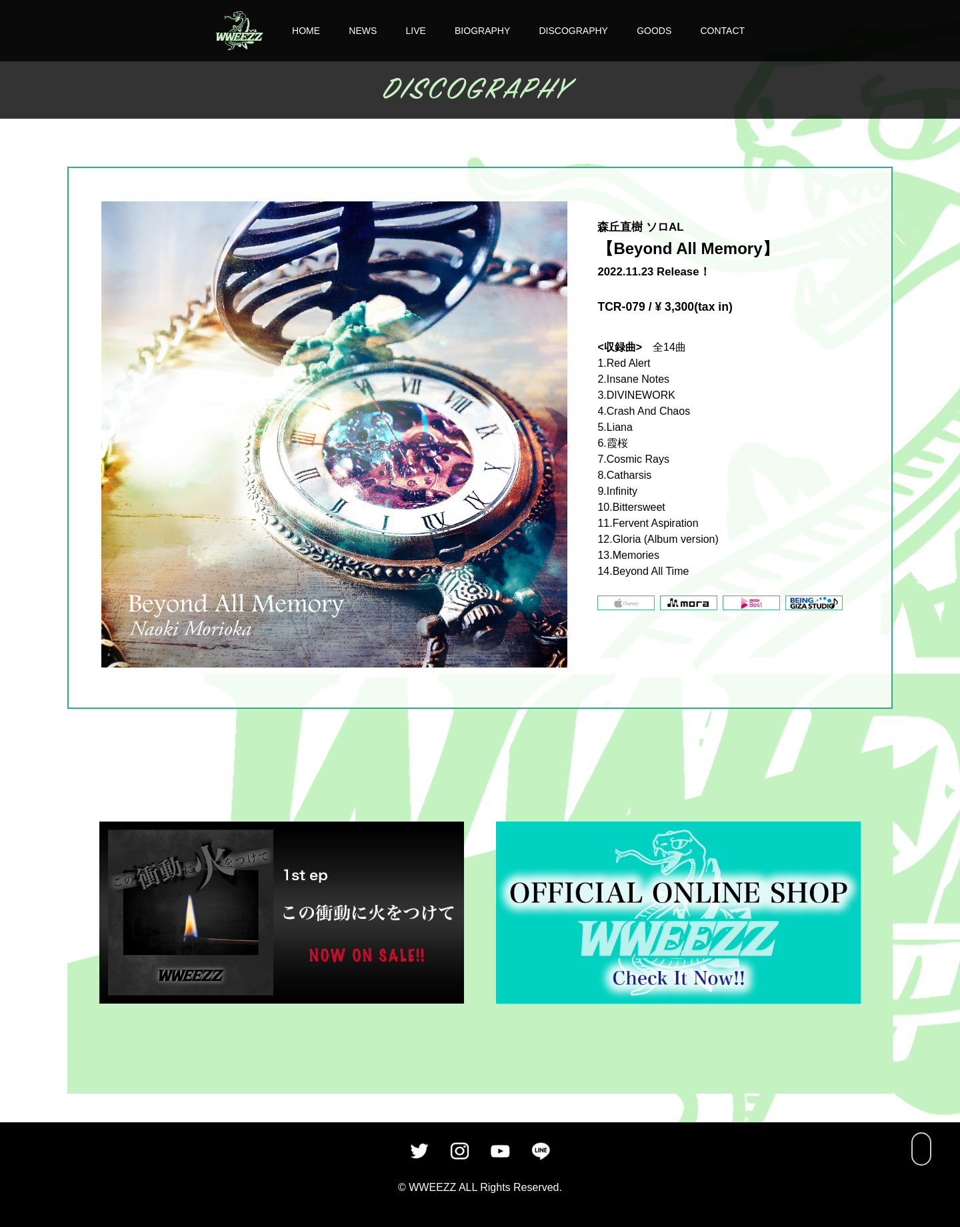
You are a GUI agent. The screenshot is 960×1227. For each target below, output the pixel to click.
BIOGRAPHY (482, 30)
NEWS (363, 30)
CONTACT (722, 30)
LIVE (415, 30)
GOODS (654, 30)
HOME (306, 30)
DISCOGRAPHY (573, 30)
